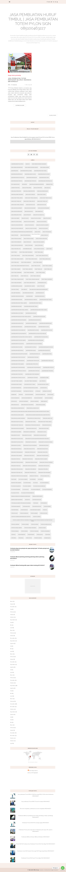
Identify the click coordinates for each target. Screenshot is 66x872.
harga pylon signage (43, 228)
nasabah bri (13, 394)
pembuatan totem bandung (16, 452)
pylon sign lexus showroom (39, 486)
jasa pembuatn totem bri (33, 377)
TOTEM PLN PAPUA (24, 531)
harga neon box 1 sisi (30, 204)
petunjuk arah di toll (45, 475)
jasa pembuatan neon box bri (39, 316)
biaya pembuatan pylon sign (44, 174)
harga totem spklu (39, 245)
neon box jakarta (48, 397)
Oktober (12, 617)
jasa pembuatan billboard (16, 299)
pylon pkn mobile (27, 482)
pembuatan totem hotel (43, 452)
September (12, 619)
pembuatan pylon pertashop (29, 431)
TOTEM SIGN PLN (40, 534)
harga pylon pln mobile (36, 218)
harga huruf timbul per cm (29, 201)
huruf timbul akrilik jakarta (17, 258)
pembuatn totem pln (34, 475)
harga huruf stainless (30, 194)
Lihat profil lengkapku (33, 772)
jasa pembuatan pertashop (16, 326)
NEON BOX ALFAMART (29, 394)
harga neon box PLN (29, 211)
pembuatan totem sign (15, 465)
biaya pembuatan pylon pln (30, 174)
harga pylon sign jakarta (29, 221)
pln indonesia (32, 479)
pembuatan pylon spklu (16, 445)
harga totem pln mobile (16, 238)
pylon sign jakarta (27, 486)
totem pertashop (24, 509)
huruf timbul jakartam (27, 269)
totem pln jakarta (36, 516)
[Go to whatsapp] (62, 868)
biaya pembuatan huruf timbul (40, 170)
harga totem (37, 231)
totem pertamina (14, 509)
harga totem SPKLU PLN (16, 248)
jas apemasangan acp (42, 282)
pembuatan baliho (15, 404)
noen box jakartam (34, 401)
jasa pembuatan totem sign (33, 370)
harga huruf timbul (41, 194)
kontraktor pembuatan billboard (31, 387)
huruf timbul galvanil (47, 265)
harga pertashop (27, 214)
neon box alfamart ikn (40, 394)
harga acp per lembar (26, 187)
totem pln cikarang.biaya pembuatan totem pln (20, 516)
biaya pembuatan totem (44, 177)
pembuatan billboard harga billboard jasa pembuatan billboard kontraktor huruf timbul (30, 411)
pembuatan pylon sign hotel (17, 438)
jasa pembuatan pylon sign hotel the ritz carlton (21, 336)
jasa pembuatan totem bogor (33, 360)
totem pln (45, 509)
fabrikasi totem (49, 184)
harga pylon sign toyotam (31, 228)
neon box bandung (15, 397)
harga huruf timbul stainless (17, 204)
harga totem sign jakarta (38, 241)
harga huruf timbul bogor (45, 197)
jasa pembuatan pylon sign (46, 330)
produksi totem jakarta (16, 482)
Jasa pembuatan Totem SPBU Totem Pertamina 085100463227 (35, 801)
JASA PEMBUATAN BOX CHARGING (31, 299)
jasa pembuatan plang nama (30, 326)
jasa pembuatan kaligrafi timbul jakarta (19, 309)
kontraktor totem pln (28, 391)
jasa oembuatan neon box (28, 292)
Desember (12, 606)
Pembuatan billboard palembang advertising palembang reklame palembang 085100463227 (27, 557)
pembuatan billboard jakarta (17, 414)
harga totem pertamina (25, 235)
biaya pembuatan (14, 170)
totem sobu (47, 534)
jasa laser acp (24, 289)
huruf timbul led (47, 269)
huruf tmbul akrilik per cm (29, 282)
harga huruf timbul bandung (31, 197)
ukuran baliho (47, 537)
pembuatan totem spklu (43, 469)
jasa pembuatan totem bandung (17, 360)
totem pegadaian (47, 506)
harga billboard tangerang (17, 194)
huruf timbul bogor (35, 265)
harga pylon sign (47, 218)
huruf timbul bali (15, 262)
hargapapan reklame (27, 248)
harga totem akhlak (47, 231)
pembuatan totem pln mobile (17, 462)
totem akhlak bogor (36, 499)
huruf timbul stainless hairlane (32, 279)
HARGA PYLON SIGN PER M (41, 221)
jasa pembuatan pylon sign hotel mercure (37, 333)
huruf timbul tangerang (47, 279)
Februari (12, 612)
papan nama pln (44, 401)
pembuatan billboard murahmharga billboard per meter (38, 414)
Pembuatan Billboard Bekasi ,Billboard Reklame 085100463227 (35, 836)
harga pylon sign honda (16, 221)
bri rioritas (24, 184)
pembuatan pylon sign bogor (40, 435)
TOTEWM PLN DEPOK (38, 537)
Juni (11, 609)
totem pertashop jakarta (35, 509)
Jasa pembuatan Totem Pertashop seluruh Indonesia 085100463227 (19, 80)
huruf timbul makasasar (16, 272)
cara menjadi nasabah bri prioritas (36, 184)
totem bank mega (26, 506)
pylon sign (35, 482)
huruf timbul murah (40, 272)
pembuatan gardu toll (47, 418)
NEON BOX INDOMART (38, 397)
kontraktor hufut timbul (29, 384)
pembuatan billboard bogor (33, 408)
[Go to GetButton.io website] (62, 870)
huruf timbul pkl (14, 275)
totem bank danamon (15, 506)
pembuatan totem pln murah (31, 462)
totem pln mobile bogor (46, 524)
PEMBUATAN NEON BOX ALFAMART (17, 428)
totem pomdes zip (21, 534)
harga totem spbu (29, 245)
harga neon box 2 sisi (41, 204)
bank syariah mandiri (44, 167)
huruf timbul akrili (39, 252)
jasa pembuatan (29, 296)
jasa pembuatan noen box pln (17, 323)
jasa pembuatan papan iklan (31, 323)
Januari (11, 604)
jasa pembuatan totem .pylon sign (18, 357)
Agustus (12, 643)
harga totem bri (14, 235)
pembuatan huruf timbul (31, 421)
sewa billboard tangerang (16, 499)
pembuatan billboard (40, 404)
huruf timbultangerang (16, 282)
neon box (21, 394)
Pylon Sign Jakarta (33, 770)
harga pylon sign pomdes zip (17, 228)
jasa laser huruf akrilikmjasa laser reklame (38, 289)
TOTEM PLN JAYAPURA (15, 524)
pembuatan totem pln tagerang (46, 462)
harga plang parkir (15, 218)
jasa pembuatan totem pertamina (18, 367)
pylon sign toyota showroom (27, 492)
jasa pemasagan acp (40, 292)
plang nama (13, 479)
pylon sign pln (26, 489)
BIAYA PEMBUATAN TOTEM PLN (16, 180)
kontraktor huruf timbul (43, 384)
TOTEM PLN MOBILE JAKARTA (16, 527)
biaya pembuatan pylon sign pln (17, 177)
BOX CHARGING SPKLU (15, 184)
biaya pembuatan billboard (26, 170)
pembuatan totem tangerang (44, 472)
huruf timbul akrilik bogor (42, 255)
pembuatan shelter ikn (43, 445)
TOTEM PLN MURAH (42, 527)
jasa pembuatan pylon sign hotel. (41, 336)
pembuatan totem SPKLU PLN (30, 472)
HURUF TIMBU (49, 248)
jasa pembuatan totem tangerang (32, 374)
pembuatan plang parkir (16, 431)
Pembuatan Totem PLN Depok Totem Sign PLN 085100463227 (35, 858)
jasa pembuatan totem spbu (47, 370)
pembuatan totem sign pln (44, 465)
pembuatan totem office (29, 455)
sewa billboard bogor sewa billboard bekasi (20, 496)
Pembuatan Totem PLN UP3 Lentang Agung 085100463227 (35, 822)
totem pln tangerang (45, 531)
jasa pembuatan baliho (39, 296)
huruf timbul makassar (29, 272)
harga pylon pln (25, 218)
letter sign (38, 391)
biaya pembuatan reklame (32, 177)
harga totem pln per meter (41, 238)
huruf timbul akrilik (15, 255)
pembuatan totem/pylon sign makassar (19, 475)
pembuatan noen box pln (31, 428)
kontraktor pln (43, 387)
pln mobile (40, 479)
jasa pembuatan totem (46, 353)
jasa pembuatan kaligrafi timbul (30, 306)
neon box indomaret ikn (27, 397)
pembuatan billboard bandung (17, 408)
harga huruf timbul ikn (16, 201)
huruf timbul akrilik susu (45, 258)
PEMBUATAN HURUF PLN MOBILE (17, 421)
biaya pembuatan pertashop (16, 174)
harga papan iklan (39, 211)
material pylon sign (47, 391)
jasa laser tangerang (15, 292)
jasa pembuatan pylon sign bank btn (18, 333)
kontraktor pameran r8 (16, 387)
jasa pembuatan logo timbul (17, 313)
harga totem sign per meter (17, 245)
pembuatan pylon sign (26, 435)
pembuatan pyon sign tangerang (30, 445)
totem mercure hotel (36, 506)
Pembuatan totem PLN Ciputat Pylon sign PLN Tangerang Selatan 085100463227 (35, 851)
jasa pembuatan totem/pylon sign (18, 377)
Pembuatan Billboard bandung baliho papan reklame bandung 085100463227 (27, 565)
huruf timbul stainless (35, 275)
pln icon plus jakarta (23, 479)
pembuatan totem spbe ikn (30, 469)
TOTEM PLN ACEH (14, 513)
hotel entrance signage (39, 248)
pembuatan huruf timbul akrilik (44, 421)
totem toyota (29, 537)
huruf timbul (14, 252)
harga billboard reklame (42, 191)
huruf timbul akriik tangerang (25, 252)
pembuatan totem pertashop (42, 455)
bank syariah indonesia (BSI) (17, 167)
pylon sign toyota (15, 492)
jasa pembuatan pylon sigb (33, 330)
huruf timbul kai (38, 269)
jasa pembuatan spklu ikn (35, 353)
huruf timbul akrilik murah (31, 258)
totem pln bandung (24, 513)
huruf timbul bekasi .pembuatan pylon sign (20, 265)
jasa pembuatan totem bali (33, 357)
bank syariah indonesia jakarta (31, 167)
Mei (11, 625)
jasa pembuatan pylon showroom (18, 330)
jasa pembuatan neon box (31, 313)
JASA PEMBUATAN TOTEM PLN (48, 367)
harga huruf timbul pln (42, 201)
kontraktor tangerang (16, 391)
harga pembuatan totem (16, 214)
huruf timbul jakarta (15, 269)
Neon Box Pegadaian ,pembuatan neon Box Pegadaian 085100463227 (35, 808)
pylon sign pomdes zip (35, 489)
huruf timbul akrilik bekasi (28, 255)
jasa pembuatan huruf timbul (46, 299)
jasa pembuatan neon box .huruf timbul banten (21, 316)
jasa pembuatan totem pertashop (34, 367)
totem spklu (20, 537)
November (12, 638)
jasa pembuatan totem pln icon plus (18, 370)
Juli (11, 646)
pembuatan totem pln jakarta (41, 458)
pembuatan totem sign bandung (29, 465)
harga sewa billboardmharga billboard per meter (21, 231)
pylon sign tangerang (47, 489)
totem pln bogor (43, 513)
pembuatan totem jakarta (16, 455)
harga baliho (47, 187)
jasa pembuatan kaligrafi (16, 306)
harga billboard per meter (29, 191)
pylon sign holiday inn (16, 486)
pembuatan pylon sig (15, 435)
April (11, 627)
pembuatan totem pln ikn (28, 458)
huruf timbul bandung (26, 262)
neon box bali (50, 394)
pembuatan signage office (29, 448)
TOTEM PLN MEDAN (25, 524)
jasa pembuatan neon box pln (35, 319)
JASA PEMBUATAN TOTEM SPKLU (17, 374)
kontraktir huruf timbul (16, 384)
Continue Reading (19, 105)
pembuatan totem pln (15, 458)
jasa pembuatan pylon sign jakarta (18, 340)
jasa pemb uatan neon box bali (17, 296)
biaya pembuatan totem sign (30, 180)
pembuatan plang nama (43, 428)
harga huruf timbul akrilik (17, 197)
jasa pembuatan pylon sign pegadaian (35, 340)
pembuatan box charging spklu (34, 418)
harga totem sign (27, 241)
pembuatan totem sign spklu (17, 469)
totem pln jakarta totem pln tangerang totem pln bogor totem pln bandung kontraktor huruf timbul (32, 520)
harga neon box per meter (16, 211)
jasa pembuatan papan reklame (45, 323)
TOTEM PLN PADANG (15, 531)
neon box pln (14, 401)
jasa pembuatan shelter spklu (17, 350)
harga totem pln (44, 235)
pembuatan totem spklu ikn (16, 472)
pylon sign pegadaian (15, 489)
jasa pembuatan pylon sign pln (17, 343)
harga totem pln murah (28, 238)
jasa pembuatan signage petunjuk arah (19, 353)
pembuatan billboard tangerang (18, 418)
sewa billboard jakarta (37, 496)
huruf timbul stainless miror (17, 279)
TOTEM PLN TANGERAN (34, 531)
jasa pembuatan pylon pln (43, 326)
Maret (11, 601)
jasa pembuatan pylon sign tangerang (34, 343)
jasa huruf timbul (15, 289)
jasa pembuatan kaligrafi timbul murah (38, 309)
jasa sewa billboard (44, 377)
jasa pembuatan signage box (44, 350)
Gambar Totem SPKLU (15, 187)
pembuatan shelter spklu (16, 448)
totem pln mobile (34, 524)
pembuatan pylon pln (42, 431)
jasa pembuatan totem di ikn (47, 360)
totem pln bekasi (34, 513)
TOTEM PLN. (13, 534)
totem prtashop (31, 534)
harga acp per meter (38, 187)
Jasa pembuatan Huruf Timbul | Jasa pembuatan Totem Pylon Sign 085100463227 (33, 21)
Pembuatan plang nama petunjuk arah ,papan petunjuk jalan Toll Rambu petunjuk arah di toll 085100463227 (29, 549)
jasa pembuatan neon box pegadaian (18, 319)
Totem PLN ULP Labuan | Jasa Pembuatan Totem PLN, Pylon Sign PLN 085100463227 (35, 844)
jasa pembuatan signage (31, 350)
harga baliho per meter (16, 191)
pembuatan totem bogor (30, 452)
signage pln (27, 499)
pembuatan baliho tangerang (27, 404)
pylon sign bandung (44, 482)
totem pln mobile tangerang (30, 527)
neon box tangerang (23, 401)
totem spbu (13, 537)
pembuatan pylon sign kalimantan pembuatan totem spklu (37, 438)
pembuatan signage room (42, 448)
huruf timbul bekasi (37, 262)
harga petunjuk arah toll (38, 214)
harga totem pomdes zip (16, 241)
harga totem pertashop (14, 75)
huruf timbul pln (24, 275)
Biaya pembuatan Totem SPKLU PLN (45, 180)
